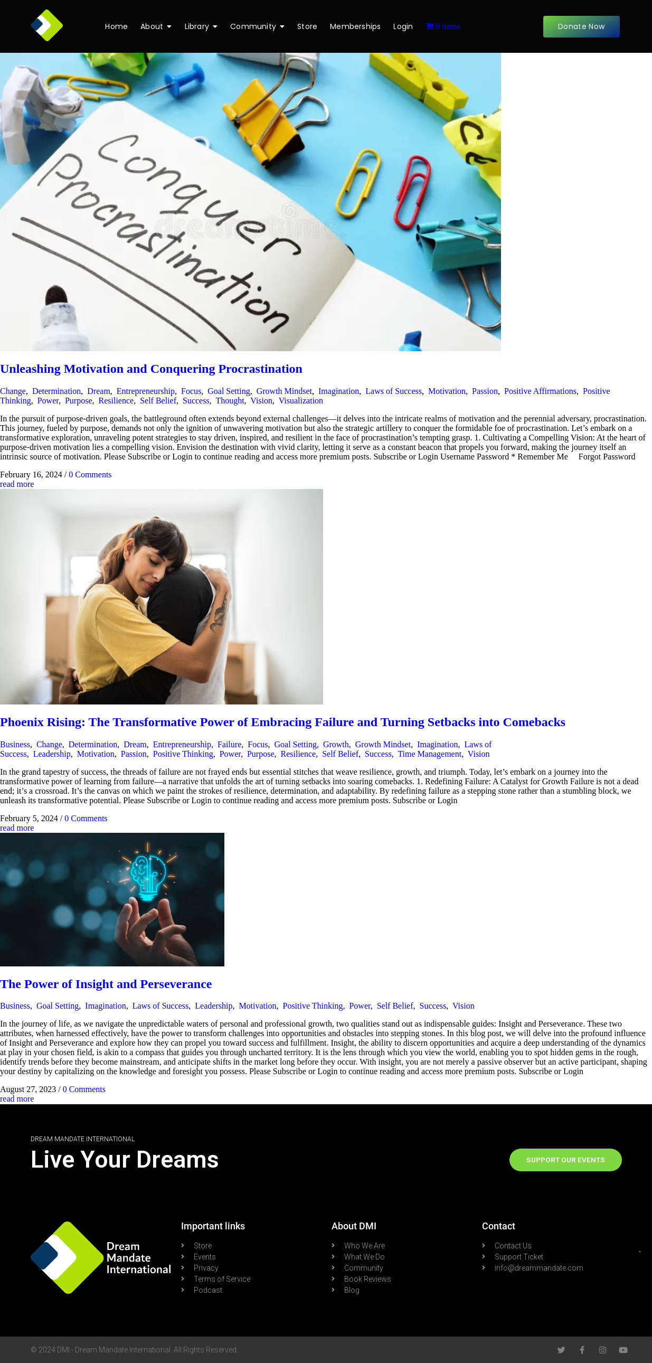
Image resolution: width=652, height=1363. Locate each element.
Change (13, 391)
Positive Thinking (183, 753)
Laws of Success (393, 391)
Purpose (78, 400)
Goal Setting (228, 391)
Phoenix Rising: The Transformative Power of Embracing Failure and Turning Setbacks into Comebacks (282, 722)
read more (17, 484)
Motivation (447, 391)
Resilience (116, 400)
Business (15, 744)
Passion (485, 391)
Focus (191, 391)
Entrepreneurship (146, 391)
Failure (229, 744)
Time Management (429, 753)
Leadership (52, 753)
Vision (261, 400)
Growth (336, 744)
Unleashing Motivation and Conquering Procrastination (151, 368)
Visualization (301, 400)
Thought (229, 400)
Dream (98, 391)
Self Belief (158, 400)
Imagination (338, 391)
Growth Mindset (284, 391)
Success (196, 400)
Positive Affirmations (540, 391)
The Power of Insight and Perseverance (106, 984)
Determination (56, 391)
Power (48, 400)
